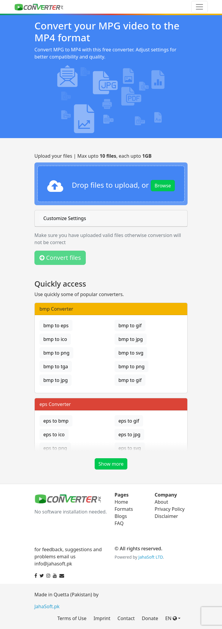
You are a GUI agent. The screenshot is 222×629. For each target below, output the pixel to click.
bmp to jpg (130, 339)
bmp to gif (130, 325)
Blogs (121, 516)
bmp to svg (130, 353)
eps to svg (129, 448)
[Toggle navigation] (199, 7)
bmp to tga (55, 366)
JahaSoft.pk (47, 606)
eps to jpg (129, 434)
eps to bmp (56, 421)
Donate (150, 618)
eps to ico (54, 434)
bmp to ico (55, 339)
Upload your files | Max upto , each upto (93, 156)
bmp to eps (56, 325)
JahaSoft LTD (150, 557)
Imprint (101, 618)
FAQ (119, 523)
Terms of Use (71, 618)
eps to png (55, 448)
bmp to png (56, 353)
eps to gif (128, 421)
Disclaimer (166, 516)
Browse (163, 185)
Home (121, 502)
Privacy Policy (170, 509)
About (161, 502)
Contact (126, 618)
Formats (124, 509)
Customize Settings (64, 218)
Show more (111, 464)
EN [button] (171, 618)
